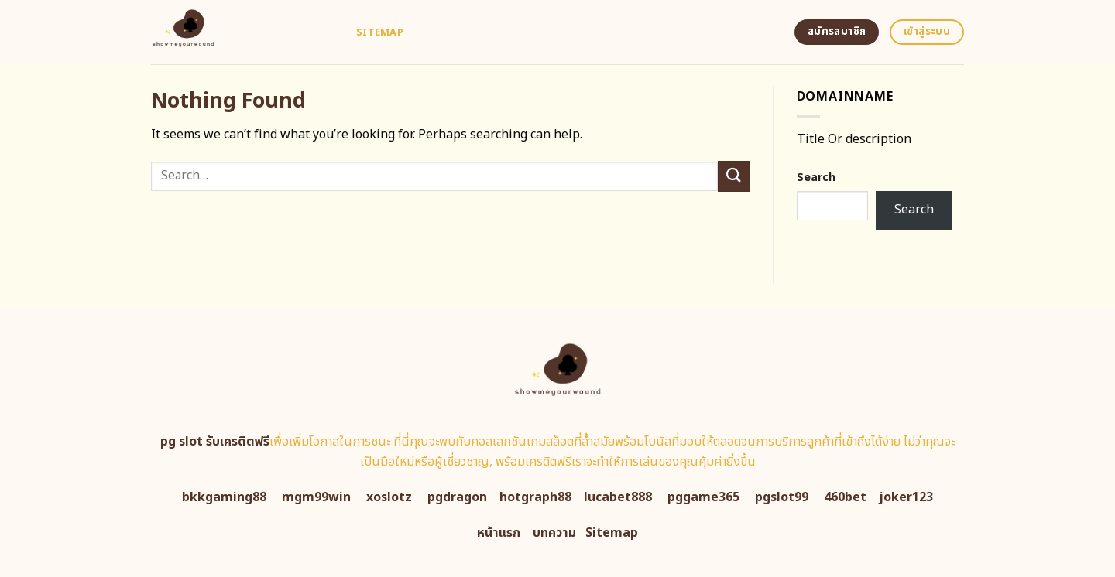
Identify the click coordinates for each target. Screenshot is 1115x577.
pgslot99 (781, 497)
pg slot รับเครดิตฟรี (214, 441)
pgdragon (457, 497)
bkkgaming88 (224, 497)
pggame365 (703, 497)
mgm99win (316, 497)
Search (816, 177)
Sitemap (379, 32)
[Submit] (733, 176)
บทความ (554, 533)
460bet (845, 497)
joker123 (906, 497)
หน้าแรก (498, 533)
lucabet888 (618, 497)
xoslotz (389, 497)
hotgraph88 (535, 497)
